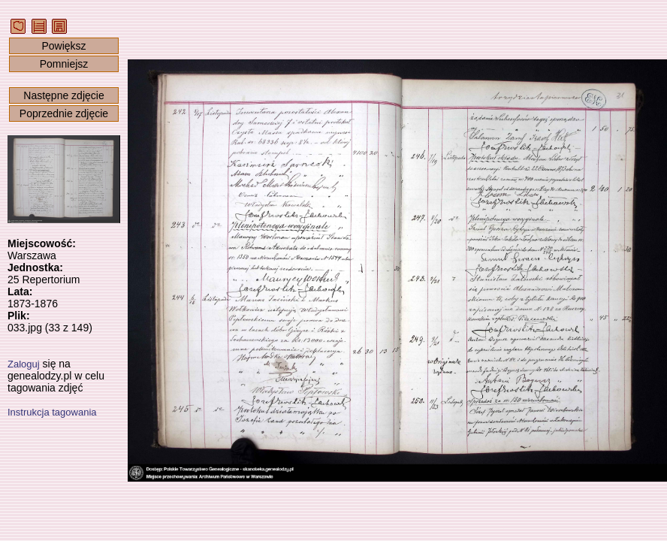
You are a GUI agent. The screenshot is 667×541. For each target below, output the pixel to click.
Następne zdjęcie (63, 95)
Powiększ (63, 46)
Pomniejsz (64, 64)
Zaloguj (24, 364)
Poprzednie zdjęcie (64, 113)
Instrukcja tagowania (52, 412)
